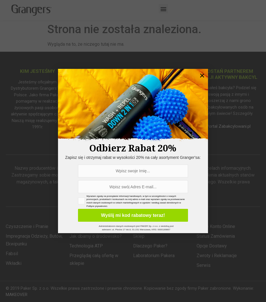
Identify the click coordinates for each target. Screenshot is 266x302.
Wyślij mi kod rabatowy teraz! (133, 215)
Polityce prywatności (97, 206)
